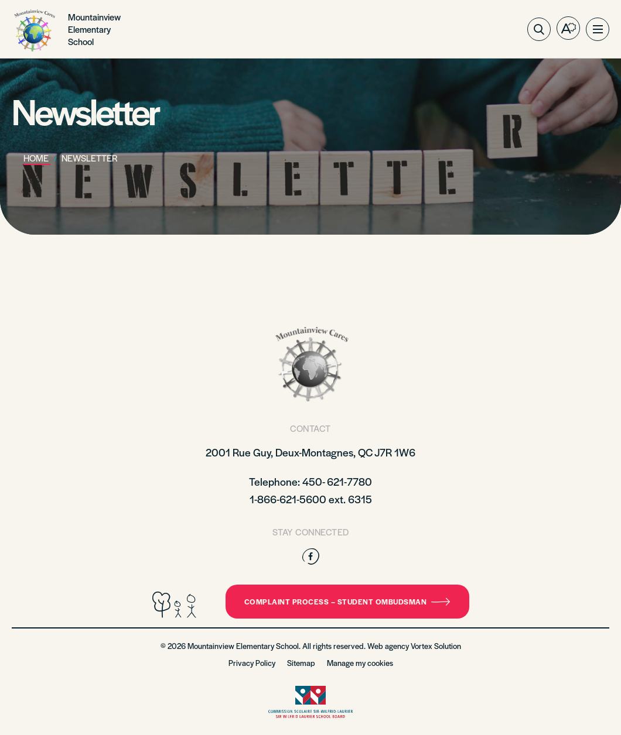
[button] (597, 29)
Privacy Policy (251, 662)
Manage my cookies (360, 662)
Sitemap (301, 662)
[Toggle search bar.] (539, 29)
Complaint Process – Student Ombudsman (347, 601)
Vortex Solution (436, 645)
